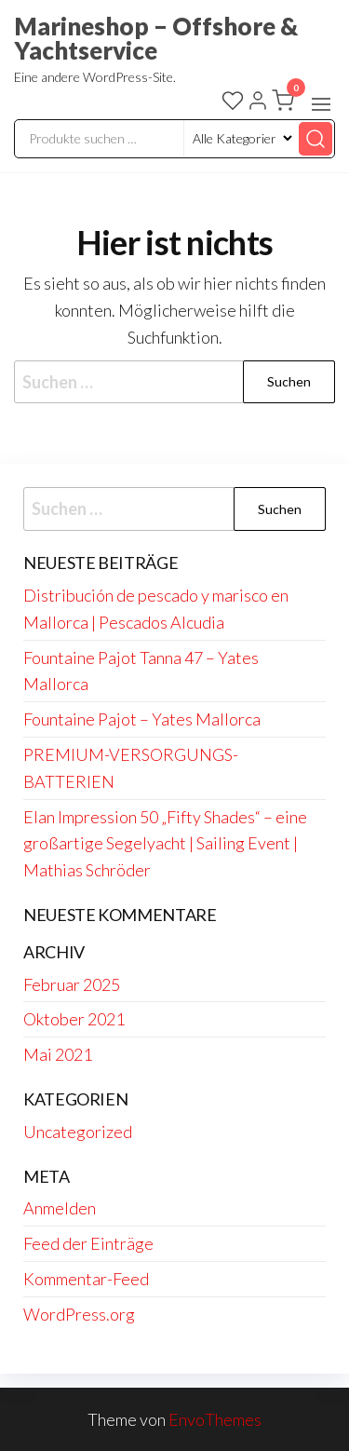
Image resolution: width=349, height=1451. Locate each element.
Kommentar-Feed (86, 1278)
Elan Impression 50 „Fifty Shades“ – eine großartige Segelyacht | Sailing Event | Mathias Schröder (165, 844)
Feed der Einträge (88, 1243)
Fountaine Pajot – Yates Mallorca (142, 719)
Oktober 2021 (74, 1019)
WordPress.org (79, 1314)
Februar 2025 (71, 984)
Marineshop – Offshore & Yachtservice (156, 38)
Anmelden (59, 1208)
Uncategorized (77, 1131)
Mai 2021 (57, 1054)
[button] (321, 104)
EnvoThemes (215, 1419)
